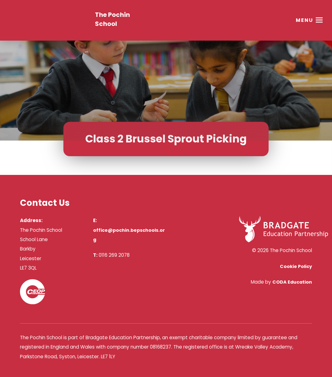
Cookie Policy (296, 266)
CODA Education (292, 282)
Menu (304, 20)
